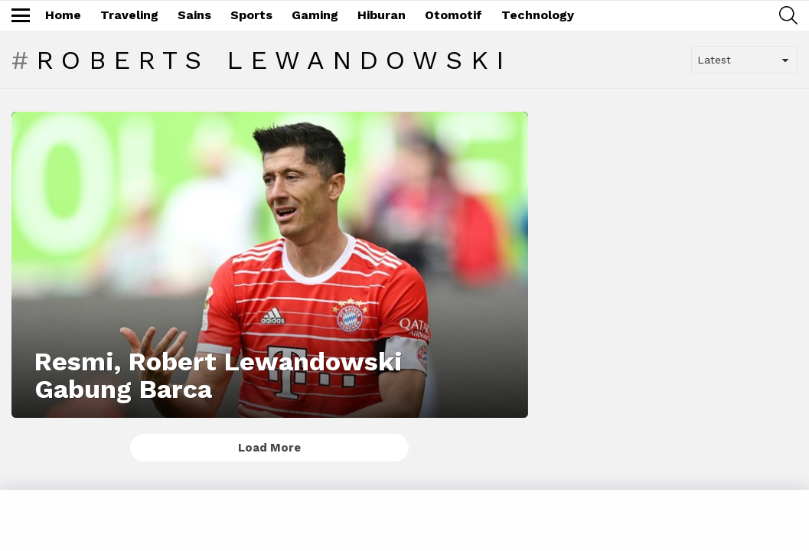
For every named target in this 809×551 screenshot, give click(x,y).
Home (63, 15)
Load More (269, 448)
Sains (194, 15)
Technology (537, 15)
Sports (251, 15)
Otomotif (453, 15)
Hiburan (381, 15)
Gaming (315, 15)
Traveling (129, 15)
